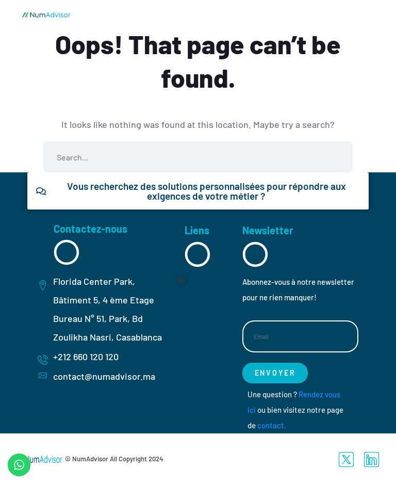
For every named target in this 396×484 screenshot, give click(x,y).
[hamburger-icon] (351, 13)
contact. (271, 425)
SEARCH (337, 157)
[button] (181, 280)
